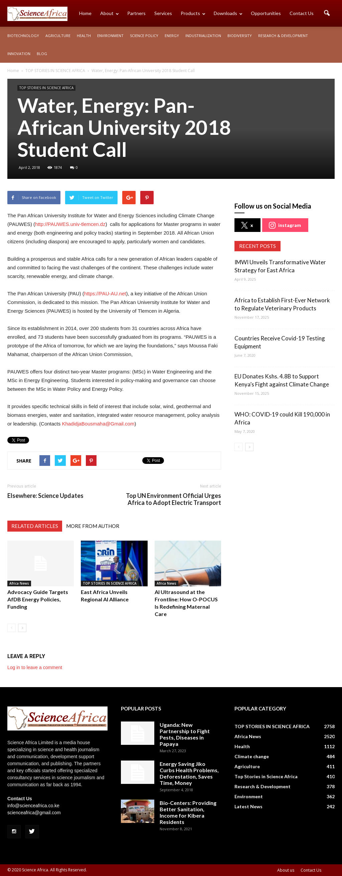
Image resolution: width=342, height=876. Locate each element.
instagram (285, 225)
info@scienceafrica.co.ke (33, 805)
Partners (136, 13)
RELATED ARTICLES (34, 526)
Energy (172, 35)
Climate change (251, 756)
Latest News (248, 806)
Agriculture (57, 35)
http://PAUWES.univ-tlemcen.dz (70, 224)
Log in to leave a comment (34, 667)
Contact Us (302, 13)
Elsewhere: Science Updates (45, 495)
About (109, 13)
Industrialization (203, 35)
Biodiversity (239, 35)
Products (193, 13)
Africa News (19, 583)
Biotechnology (23, 35)
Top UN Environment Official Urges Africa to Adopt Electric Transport (173, 499)
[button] (327, 13)
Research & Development (283, 35)
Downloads (228, 13)
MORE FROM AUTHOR (92, 526)
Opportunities (266, 13)
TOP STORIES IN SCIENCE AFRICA (46, 87)
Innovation (18, 53)
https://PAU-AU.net (105, 293)
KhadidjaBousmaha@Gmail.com (98, 423)
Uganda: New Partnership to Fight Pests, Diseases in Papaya (185, 734)
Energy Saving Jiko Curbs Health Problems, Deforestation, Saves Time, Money (189, 773)
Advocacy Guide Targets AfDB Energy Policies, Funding (37, 599)
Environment (110, 35)
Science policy (144, 35)
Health (84, 35)
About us (285, 870)
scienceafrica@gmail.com (34, 812)
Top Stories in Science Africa (266, 776)
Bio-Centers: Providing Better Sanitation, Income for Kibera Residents (188, 812)
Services (163, 13)
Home (85, 13)
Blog (42, 53)
